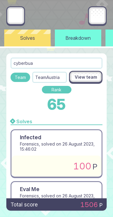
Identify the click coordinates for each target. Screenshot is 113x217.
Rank (56, 89)
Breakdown (78, 38)
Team (20, 77)
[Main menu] (97, 15)
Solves (27, 38)
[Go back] (15, 15)
